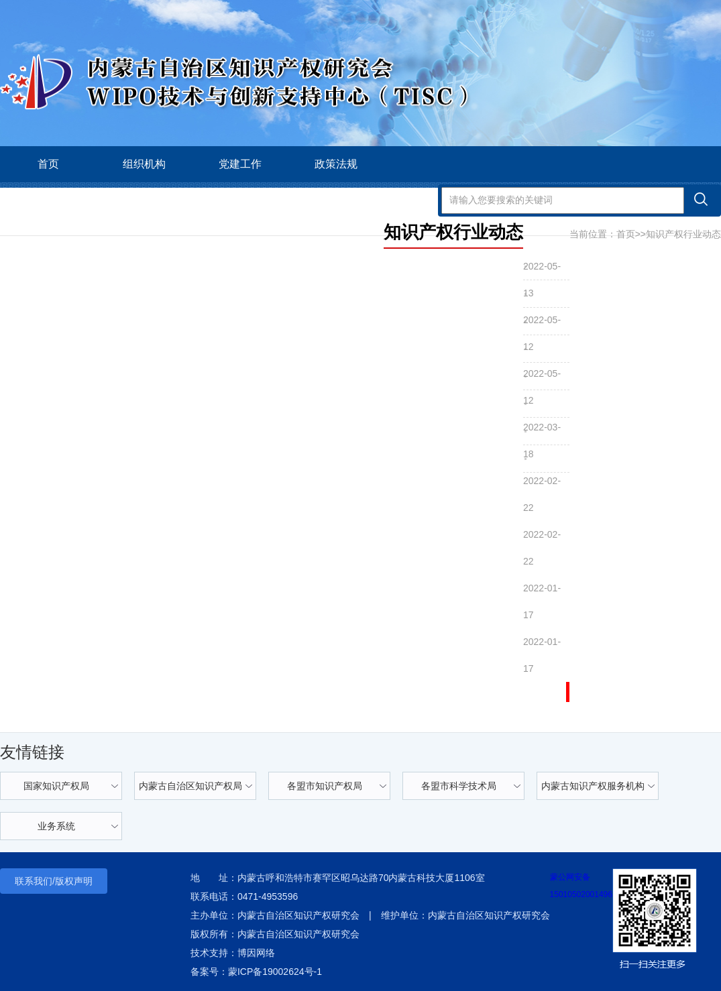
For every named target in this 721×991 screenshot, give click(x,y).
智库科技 (144, 200)
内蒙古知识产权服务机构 (593, 785)
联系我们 (33, 881)
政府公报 (336, 200)
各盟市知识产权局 (324, 785)
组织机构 (144, 164)
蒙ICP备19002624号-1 (275, 971)
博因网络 (256, 952)
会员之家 (240, 200)
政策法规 (336, 164)
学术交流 (48, 200)
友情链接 (32, 752)
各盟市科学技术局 (458, 785)
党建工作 (240, 164)
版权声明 (74, 881)
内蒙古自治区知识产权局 (190, 785)
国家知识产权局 (56, 785)
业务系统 (56, 826)
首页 (48, 164)
